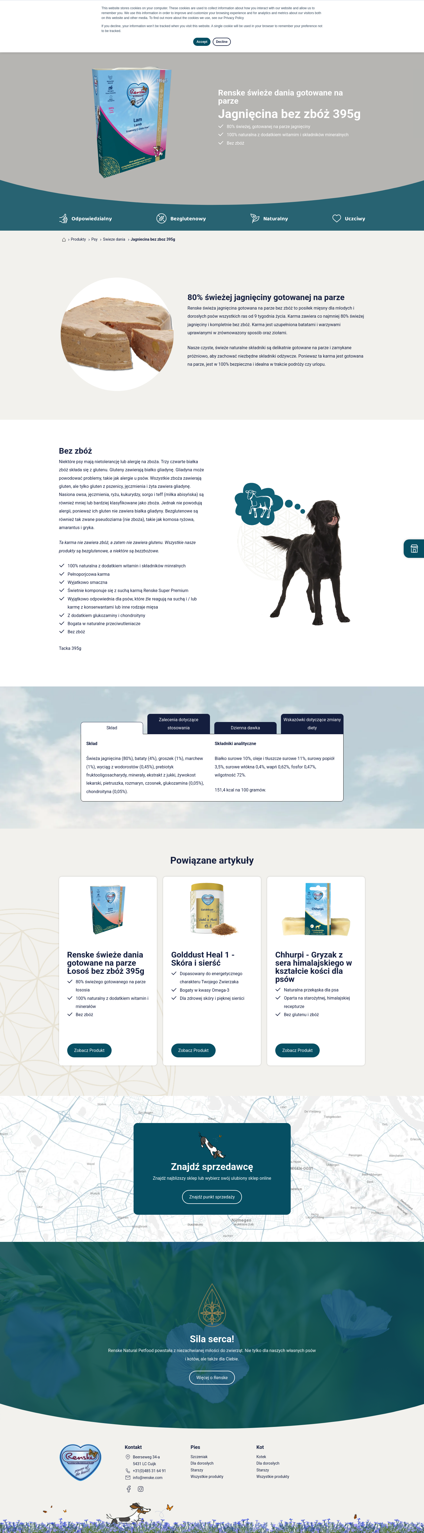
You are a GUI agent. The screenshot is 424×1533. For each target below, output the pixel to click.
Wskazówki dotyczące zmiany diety (312, 723)
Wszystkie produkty (207, 1476)
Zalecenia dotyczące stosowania (178, 723)
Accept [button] (201, 42)
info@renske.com (148, 1477)
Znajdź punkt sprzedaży (212, 1197)
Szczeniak (199, 1457)
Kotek (261, 1457)
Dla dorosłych (202, 1463)
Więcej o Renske (212, 1377)
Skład (111, 727)
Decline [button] (222, 42)
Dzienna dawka (245, 727)
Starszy (197, 1470)
